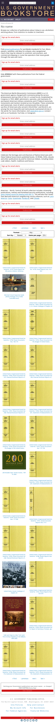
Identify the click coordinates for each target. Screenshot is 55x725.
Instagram (27, 720)
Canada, (37, 198)
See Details (27, 691)
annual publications (12, 49)
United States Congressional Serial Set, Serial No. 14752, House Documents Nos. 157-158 (40, 446)
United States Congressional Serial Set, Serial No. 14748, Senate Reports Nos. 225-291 (40, 556)
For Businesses (37, 708)
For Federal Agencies (16, 711)
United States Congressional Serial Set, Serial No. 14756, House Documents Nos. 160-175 (14, 340)
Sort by (10, 235)
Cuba (10, 198)
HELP (18, 19)
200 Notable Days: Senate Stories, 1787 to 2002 (14, 473)
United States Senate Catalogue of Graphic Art (14, 592)
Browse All (9, 23)
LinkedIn (36, 720)
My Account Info (18, 708)
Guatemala (17, 198)
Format (16, 232)
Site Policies (17, 705)
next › (34, 228)
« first (14, 228)
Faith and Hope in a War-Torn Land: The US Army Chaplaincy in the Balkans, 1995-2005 (14, 636)
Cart (51, 19)
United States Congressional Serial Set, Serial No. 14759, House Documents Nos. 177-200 (14, 517)
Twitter (25, 720)
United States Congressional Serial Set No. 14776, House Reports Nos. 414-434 (41, 269)
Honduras (25, 198)
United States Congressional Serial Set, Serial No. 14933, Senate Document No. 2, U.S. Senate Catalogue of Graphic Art (40, 304)
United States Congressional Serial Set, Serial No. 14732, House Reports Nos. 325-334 (40, 591)
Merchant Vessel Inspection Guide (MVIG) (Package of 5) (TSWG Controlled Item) (14, 296)
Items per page (35, 235)
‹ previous (24, 228)
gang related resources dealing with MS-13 (17, 194)
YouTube (30, 720)
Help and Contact (35, 705)
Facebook (22, 720)
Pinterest (33, 720)
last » (43, 228)
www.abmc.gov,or (37, 111)
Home (3, 23)
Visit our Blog (27, 718)
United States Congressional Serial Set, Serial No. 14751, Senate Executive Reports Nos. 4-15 (40, 520)
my (7, 19)
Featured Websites (39, 711)
